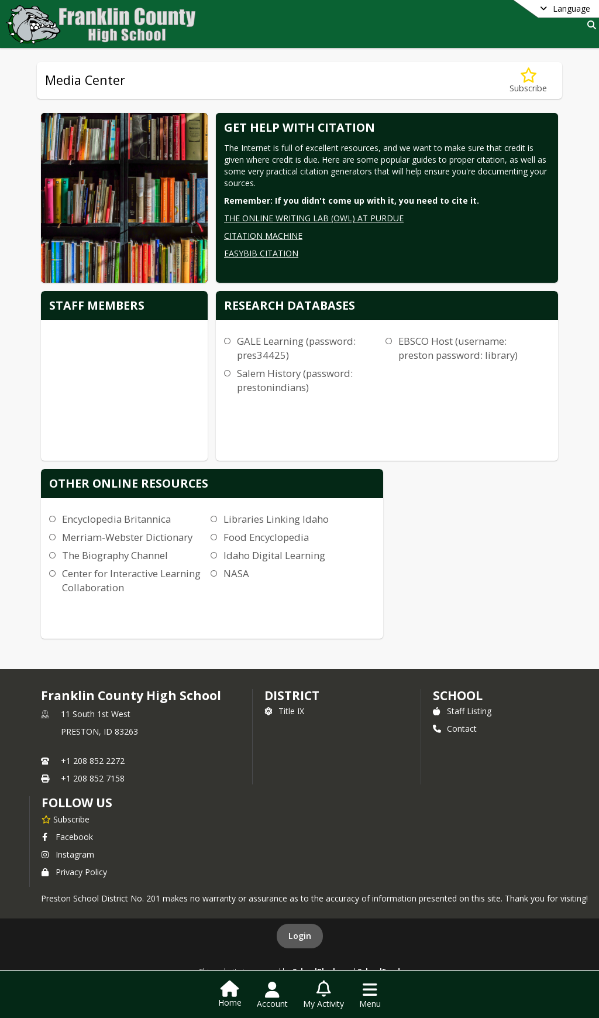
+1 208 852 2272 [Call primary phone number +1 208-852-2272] (93, 760)
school (458, 695)
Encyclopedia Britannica (116, 519)
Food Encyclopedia (266, 537)
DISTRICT (291, 695)
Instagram (68, 854)
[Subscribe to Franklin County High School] (65, 819)
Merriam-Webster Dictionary (127, 537)
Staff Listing (462, 711)
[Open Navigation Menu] (370, 995)
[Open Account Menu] (272, 995)
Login (299, 935)
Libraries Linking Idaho (276, 519)
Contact (455, 728)
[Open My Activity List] (323, 995)
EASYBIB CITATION (261, 253)
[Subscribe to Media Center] (528, 80)
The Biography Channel (115, 555)
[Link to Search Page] (589, 24)
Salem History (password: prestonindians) (295, 380)
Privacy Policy (74, 872)
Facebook (67, 836)
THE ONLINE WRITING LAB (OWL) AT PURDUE (314, 218)
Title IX (284, 711)
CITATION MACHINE (263, 235)
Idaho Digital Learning (274, 555)
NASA (236, 573)
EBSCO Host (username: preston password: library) (458, 348)
